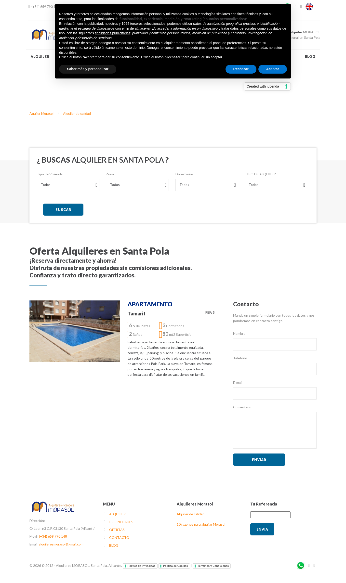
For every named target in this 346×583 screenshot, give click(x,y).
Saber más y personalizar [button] (87, 69)
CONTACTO (119, 537)
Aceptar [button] (272, 69)
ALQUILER (40, 56)
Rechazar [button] (241, 69)
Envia (262, 529)
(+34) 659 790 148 (45, 6)
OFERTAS (117, 530)
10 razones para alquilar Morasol (201, 524)
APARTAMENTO (150, 304)
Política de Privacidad (142, 565)
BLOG (310, 56)
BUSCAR (63, 209)
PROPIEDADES (121, 522)
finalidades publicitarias (113, 33)
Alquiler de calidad (77, 113)
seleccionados (154, 24)
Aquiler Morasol (41, 113)
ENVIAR (259, 460)
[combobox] (68, 185)
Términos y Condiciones (213, 565)
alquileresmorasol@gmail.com (61, 544)
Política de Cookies (175, 565)
